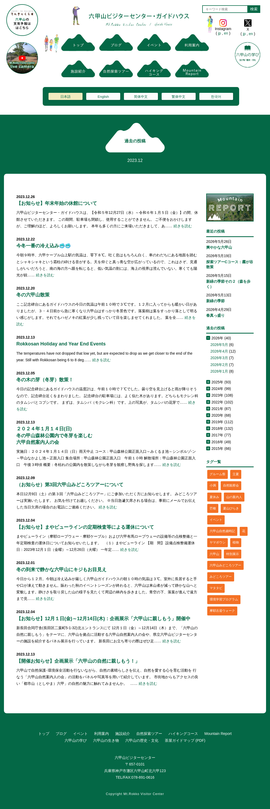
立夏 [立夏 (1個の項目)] (236, 474)
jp (219, 33)
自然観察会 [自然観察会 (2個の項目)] (231, 485)
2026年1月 (219, 371)
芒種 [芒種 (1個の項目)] (213, 508)
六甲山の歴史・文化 (141, 740)
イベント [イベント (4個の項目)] (216, 520)
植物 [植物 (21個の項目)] (236, 542)
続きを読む (182, 226)
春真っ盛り (215, 315)
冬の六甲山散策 (33, 294)
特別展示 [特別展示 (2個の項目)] (232, 554)
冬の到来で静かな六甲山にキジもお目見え (61, 569)
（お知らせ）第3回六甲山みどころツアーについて (69, 484)
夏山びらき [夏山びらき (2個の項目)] (231, 508)
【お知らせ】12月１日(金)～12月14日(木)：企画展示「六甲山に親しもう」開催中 (103, 618)
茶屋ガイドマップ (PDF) (185, 740)
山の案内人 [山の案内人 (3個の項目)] (234, 497)
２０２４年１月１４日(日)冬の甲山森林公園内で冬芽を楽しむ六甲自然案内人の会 (54, 435)
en (226, 33)
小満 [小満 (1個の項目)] (213, 485)
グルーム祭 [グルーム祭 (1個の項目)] (217, 474)
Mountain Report (218, 733)
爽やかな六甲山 (219, 247)
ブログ (61, 733)
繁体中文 (178, 97)
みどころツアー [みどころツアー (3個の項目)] (221, 577)
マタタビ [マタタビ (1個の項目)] (216, 588)
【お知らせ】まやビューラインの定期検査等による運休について (85, 527)
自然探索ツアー (149, 733)
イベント (80, 733)
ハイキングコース (183, 733)
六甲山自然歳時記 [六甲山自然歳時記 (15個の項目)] (222, 531)
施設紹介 (122, 733)
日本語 (65, 97)
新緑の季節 (215, 301)
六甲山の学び (76, 740)
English (103, 97)
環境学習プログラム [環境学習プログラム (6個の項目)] (224, 599)
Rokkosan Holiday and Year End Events (61, 343)
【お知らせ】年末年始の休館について (56, 203)
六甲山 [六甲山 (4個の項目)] (214, 554)
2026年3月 (219, 358)
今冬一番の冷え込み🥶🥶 (43, 245)
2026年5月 (219, 345)
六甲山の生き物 (106, 740)
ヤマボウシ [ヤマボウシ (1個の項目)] (217, 542)
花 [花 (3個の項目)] (243, 531)
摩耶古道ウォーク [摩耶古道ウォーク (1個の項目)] (222, 611)
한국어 (216, 97)
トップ (43, 733)
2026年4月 (219, 351)
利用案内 (101, 733)
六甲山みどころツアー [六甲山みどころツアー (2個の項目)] (225, 565)
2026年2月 (219, 365)
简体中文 (141, 97)
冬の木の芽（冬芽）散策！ (44, 379)
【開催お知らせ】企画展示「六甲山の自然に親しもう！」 (78, 661)
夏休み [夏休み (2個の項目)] (214, 497)
